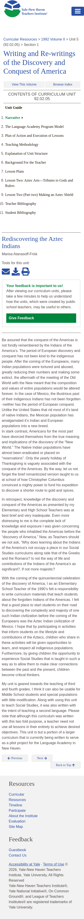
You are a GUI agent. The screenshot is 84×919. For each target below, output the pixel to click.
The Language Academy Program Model (34, 127)
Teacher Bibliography (20, 204)
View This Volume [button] (24, 84)
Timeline (15, 805)
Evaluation (17, 821)
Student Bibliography (20, 212)
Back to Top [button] (65, 765)
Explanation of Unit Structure (26, 153)
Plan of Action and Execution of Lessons (34, 135)
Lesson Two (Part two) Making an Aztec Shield (39, 195)
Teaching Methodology (22, 144)
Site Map (16, 827)
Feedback (21, 839)
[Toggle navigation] (77, 11)
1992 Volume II (53, 39)
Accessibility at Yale (24, 864)
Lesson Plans (14, 171)
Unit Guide (13, 107)
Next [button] (42, 758)
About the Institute (23, 816)
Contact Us (17, 855)
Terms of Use (53, 864)
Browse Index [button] (62, 84)
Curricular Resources (20, 39)
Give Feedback (21, 318)
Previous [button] (14, 758)
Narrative (12, 118)
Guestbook (17, 850)
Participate (17, 810)
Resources (21, 783)
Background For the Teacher (25, 162)
